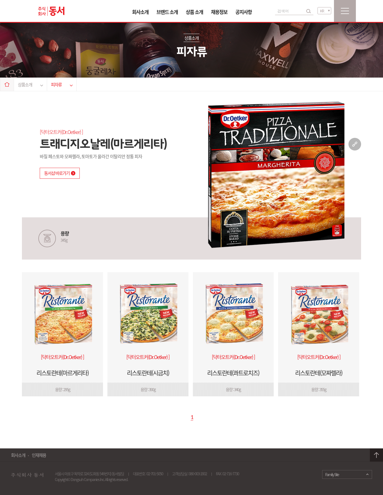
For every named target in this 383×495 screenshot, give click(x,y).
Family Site (332, 474)
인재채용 (39, 455)
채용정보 (219, 12)
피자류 (62, 84)
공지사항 (243, 12)
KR (322, 10)
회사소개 (140, 12)
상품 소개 (194, 12)
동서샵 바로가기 (59, 173)
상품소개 (30, 84)
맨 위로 (376, 455)
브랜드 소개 (167, 12)
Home (7, 84)
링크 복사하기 (354, 144)
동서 (51, 11)
